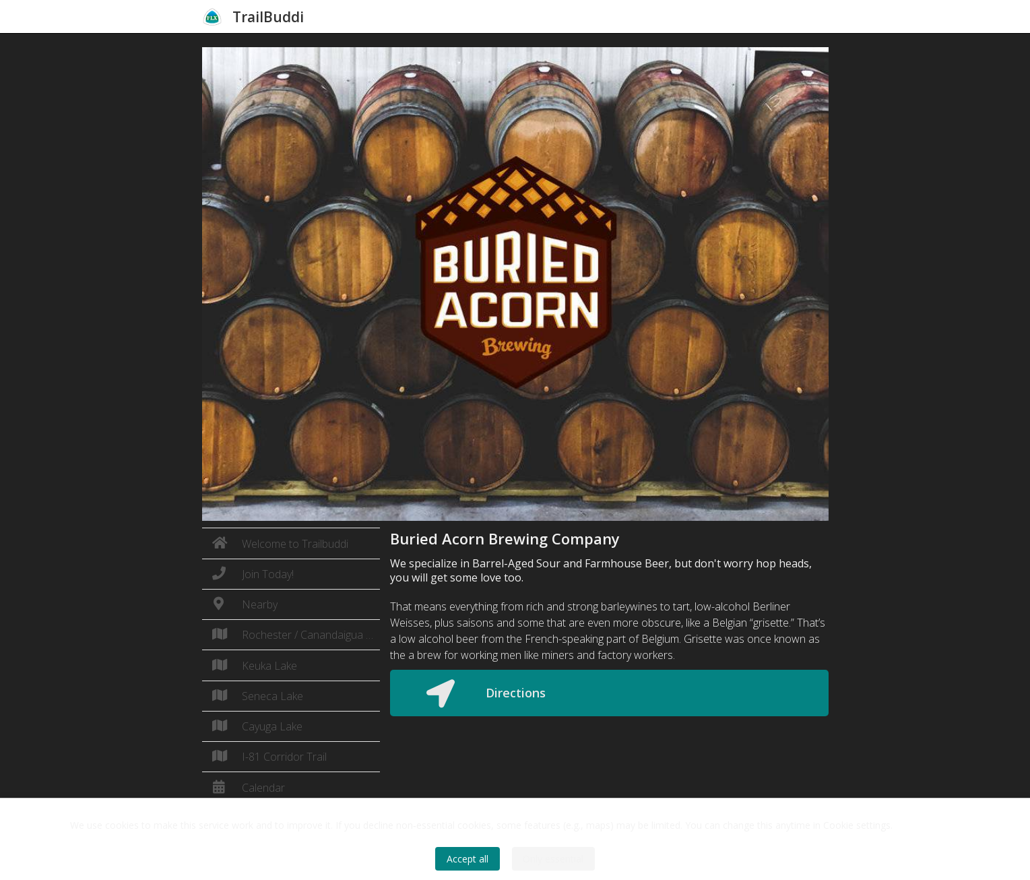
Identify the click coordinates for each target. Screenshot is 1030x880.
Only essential (553, 858)
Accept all (467, 858)
